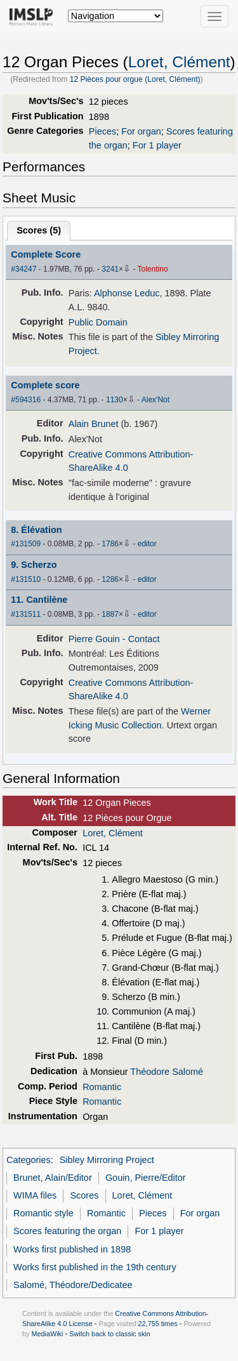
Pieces (102, 131)
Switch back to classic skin (109, 1334)
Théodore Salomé (166, 1072)
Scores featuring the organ (67, 1231)
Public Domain (98, 322)
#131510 (26, 579)
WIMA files (34, 1195)
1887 (110, 614)
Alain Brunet (94, 424)
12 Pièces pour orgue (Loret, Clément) (135, 79)
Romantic (102, 1087)
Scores (84, 1195)
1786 (110, 543)
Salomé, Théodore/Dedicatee (73, 1285)
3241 (110, 269)
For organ (141, 131)
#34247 (23, 269)
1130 (114, 399)
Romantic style (43, 1213)
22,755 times (158, 1323)
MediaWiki (47, 1334)
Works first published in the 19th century (94, 1267)
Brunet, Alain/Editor (52, 1178)
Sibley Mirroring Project (107, 1160)
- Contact (141, 639)
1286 (110, 579)
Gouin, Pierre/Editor (145, 1178)
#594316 (26, 399)
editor (147, 543)
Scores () (39, 230)
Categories (28, 1160)
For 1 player (157, 145)
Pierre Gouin (94, 639)
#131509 (26, 543)
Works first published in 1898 (72, 1249)
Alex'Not (155, 399)
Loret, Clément (179, 61)
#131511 (26, 614)
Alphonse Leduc (127, 293)
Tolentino (153, 269)
